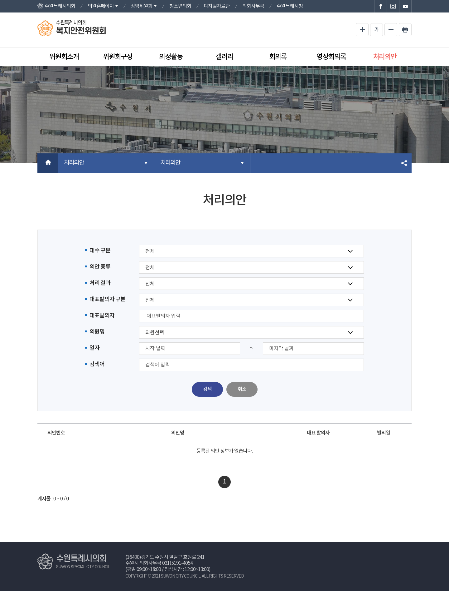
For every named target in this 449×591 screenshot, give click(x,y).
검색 (207, 389)
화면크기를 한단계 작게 (390, 29)
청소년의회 (180, 6)
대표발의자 (101, 315)
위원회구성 (118, 57)
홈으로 (47, 163)
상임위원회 (141, 6)
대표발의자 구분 (107, 299)
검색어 (96, 364)
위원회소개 (64, 57)
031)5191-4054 (177, 563)
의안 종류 (99, 267)
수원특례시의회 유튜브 (405, 6)
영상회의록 (331, 57)
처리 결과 (99, 283)
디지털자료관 (217, 6)
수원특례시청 (290, 6)
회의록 (278, 57)
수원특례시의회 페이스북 (380, 6)
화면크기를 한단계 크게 (362, 29)
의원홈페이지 (101, 6)
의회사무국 (253, 6)
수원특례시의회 (60, 6)
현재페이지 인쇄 (405, 29)
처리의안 (385, 57)
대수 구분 (99, 250)
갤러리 (224, 57)
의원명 (96, 332)
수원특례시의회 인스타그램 (393, 6)
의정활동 (171, 57)
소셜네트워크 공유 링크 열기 (404, 163)
